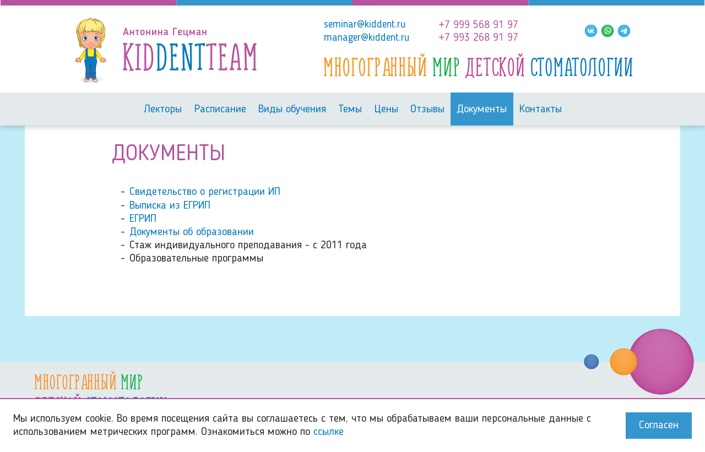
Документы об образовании (191, 232)
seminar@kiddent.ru (365, 24)
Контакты (540, 109)
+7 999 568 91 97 (478, 25)
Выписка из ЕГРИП (169, 205)
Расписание (220, 109)
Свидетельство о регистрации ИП (204, 192)
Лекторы (162, 109)
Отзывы (427, 109)
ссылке (328, 432)
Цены (386, 109)
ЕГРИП (142, 219)
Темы (350, 109)
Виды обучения (292, 109)
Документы (482, 109)
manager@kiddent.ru (367, 37)
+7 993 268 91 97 (478, 37)
